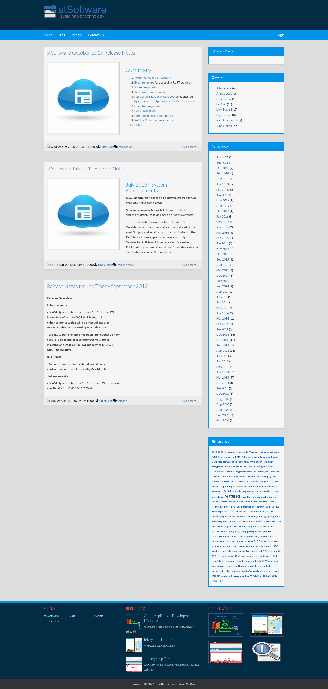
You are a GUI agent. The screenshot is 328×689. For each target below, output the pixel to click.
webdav (216, 575)
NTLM (237, 526)
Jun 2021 (222, 157)
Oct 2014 (222, 281)
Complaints (218, 471)
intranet (260, 506)
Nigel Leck (103, 146)
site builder (243, 551)
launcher (230, 516)
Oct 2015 (222, 254)
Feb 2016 (222, 238)
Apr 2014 (222, 313)
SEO (275, 546)
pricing (242, 531)
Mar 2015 (222, 270)
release (120, 146)
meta (232, 521)
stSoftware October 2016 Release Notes (87, 52)
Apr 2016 (222, 227)
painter (258, 526)
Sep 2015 (222, 259)
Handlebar (251, 501)
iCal (238, 506)
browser (227, 461)
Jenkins (238, 511)
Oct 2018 (222, 168)
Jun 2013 (222, 361)
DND (220, 491)
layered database (244, 516)
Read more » (187, 146)
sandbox (227, 546)
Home (48, 35)
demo (256, 481)
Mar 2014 (222, 318)
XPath (215, 580)
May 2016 (222, 222)
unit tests (266, 566)
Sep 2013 (222, 345)
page (251, 526)
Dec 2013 (222, 334)
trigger (223, 566)
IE (241, 506)
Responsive (247, 541)
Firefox (223, 501)
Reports (236, 541)
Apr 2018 (222, 184)
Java (277, 506)
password (268, 526)
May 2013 (222, 367)
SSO (214, 556)
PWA (234, 536)
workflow (245, 576)
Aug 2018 (222, 179)
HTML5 (216, 506)
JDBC (226, 511)
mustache (217, 526)
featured (232, 496)
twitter (230, 566)
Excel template (140, 82)
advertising (260, 451)
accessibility (231, 451)
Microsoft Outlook (245, 521)
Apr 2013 (222, 372)
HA (238, 501)
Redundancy (252, 536)
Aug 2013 (222, 350)
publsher (227, 536)
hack (243, 501)
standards (222, 556)
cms (245, 466)
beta (220, 461)
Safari (219, 546)
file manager (253, 496)
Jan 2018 (222, 195)
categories (217, 466)
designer (273, 481)
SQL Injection (270, 551)
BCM (214, 461)
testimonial (228, 561)
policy (231, 531)
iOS (267, 506)
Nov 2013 (222, 340)
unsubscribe (218, 571)
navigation (228, 526)
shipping (232, 551)
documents (235, 491)
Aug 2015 (222, 264)
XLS (263, 576)
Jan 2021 (222, 163)
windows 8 (226, 576)
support (251, 556)
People (77, 35)
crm (273, 471)
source (253, 551)
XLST (269, 576)
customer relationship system (261, 476)
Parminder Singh (227, 120)
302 (218, 451)
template (216, 561)
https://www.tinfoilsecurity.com (170, 101)
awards (267, 457)
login (273, 516)
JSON (265, 511)
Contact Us (96, 35)
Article (245, 457)
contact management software (240, 471)
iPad (271, 506)
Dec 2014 (222, 275)
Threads (239, 561)
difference (238, 486)
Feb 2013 (222, 383)
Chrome (228, 466)
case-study (267, 461)
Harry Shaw (223, 99)
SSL (279, 551)
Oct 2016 (222, 211)
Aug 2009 (222, 399)
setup (224, 551)
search (259, 546)
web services (272, 571)
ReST (257, 541)
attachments (255, 457)
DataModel (239, 481)
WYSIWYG (255, 576)
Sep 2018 (222, 173)
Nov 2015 (222, 248)
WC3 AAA (247, 571)
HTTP (223, 506)
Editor (258, 491)
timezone (250, 561)
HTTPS (231, 506)
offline (244, 526)
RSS (214, 546)
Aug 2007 (222, 404)
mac (278, 516)
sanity (235, 546)
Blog (62, 35)
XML (274, 576)
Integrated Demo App (160, 639)
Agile (214, 456)
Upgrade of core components (150, 115)
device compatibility (222, 486)
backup (275, 457)
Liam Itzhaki (224, 109)
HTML (271, 501)
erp (276, 491)
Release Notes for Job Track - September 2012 (93, 286)
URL (228, 571)
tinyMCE (260, 561)
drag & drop (248, 491)
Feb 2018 (222, 189)
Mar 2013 (222, 377)
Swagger (267, 556)
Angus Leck (224, 93)
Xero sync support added (147, 92)
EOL (271, 491)
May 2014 (222, 307)
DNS (226, 491)
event (215, 496)
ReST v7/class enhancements (150, 120)
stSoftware (240, 555)
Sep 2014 (222, 286)
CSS (277, 471)
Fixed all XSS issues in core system (153, 96)
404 (223, 451)
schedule (243, 546)
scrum (252, 546)
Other (135, 125)
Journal (257, 511)
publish (267, 531)
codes (252, 466)
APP (239, 456)
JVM (271, 511)
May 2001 (222, 420)
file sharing (266, 496)
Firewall (232, 501)
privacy (250, 531)
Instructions (249, 506)
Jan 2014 (222, 329)
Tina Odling (101, 264)
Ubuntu (257, 566)
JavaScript (217, 511)
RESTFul (265, 541)
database (228, 481)
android (232, 457)
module (267, 521)
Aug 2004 (222, 410)
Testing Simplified (157, 658)
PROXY (259, 531)
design (262, 481)
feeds (243, 496)
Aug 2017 (222, 205)
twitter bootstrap (244, 566)
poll (237, 531)
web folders (258, 571)
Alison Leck (223, 88)
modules (276, 521)
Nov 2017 (222, 200)
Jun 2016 (222, 216)
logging (265, 516)
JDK (232, 511)
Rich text (274, 541)
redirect (242, 536)
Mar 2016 (222, 232)
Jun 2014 (222, 302)
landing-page (219, 516)
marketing (217, 521)
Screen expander (142, 87)
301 (214, 451)
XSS (128, 146)
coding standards (264, 466)
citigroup (237, 466)
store (230, 556)
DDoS (249, 481)
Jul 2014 (221, 297)
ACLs (251, 451)
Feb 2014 (222, 323)
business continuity (242, 461)
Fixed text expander (144, 106)
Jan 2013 (222, 388)
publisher (217, 536)
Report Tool (224, 541)
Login (280, 35)
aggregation (273, 451)
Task (275, 556)
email (265, 491)
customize (217, 481)
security (268, 546)
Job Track (248, 511)
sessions (216, 551)
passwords (217, 531)
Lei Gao (221, 104)
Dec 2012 (222, 393)
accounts (243, 451)
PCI (225, 531)
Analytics (222, 457)
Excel (221, 496)
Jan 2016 (222, 243)
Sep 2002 (222, 415)
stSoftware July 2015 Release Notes (82, 168)
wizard (236, 576)
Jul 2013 (221, 356)
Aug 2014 (222, 291)
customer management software (228, 476)
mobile (259, 521)
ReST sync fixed (141, 111)
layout (257, 516)
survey (258, 556)
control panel (263, 471)
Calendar (257, 461)
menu (226, 521)
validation (235, 571)
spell (128, 264)
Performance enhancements (149, 77)
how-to (262, 501)
